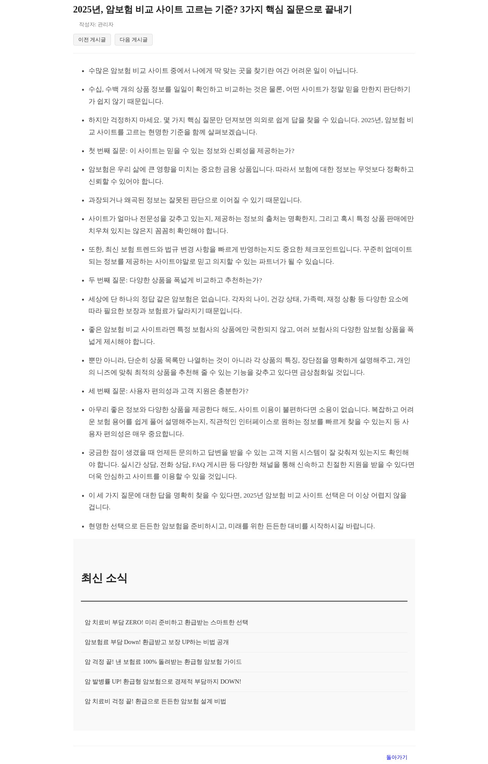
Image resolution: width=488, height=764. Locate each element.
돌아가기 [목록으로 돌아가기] (396, 757)
